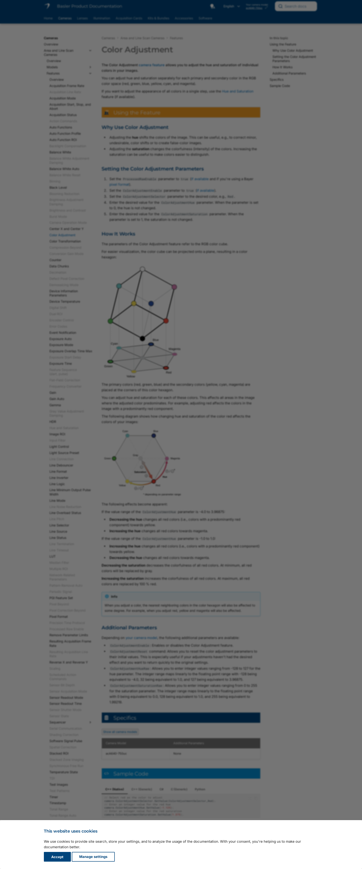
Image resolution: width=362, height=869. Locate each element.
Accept (57, 857)
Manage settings (93, 857)
